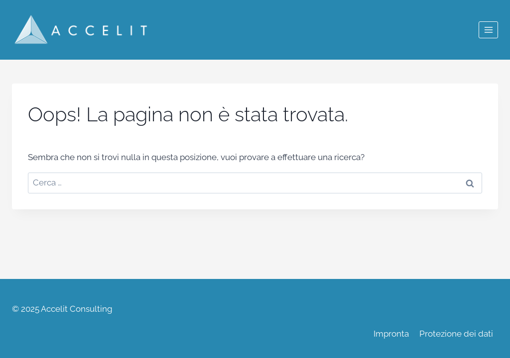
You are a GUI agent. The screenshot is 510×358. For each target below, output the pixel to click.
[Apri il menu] (488, 29)
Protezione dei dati (456, 334)
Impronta (391, 334)
